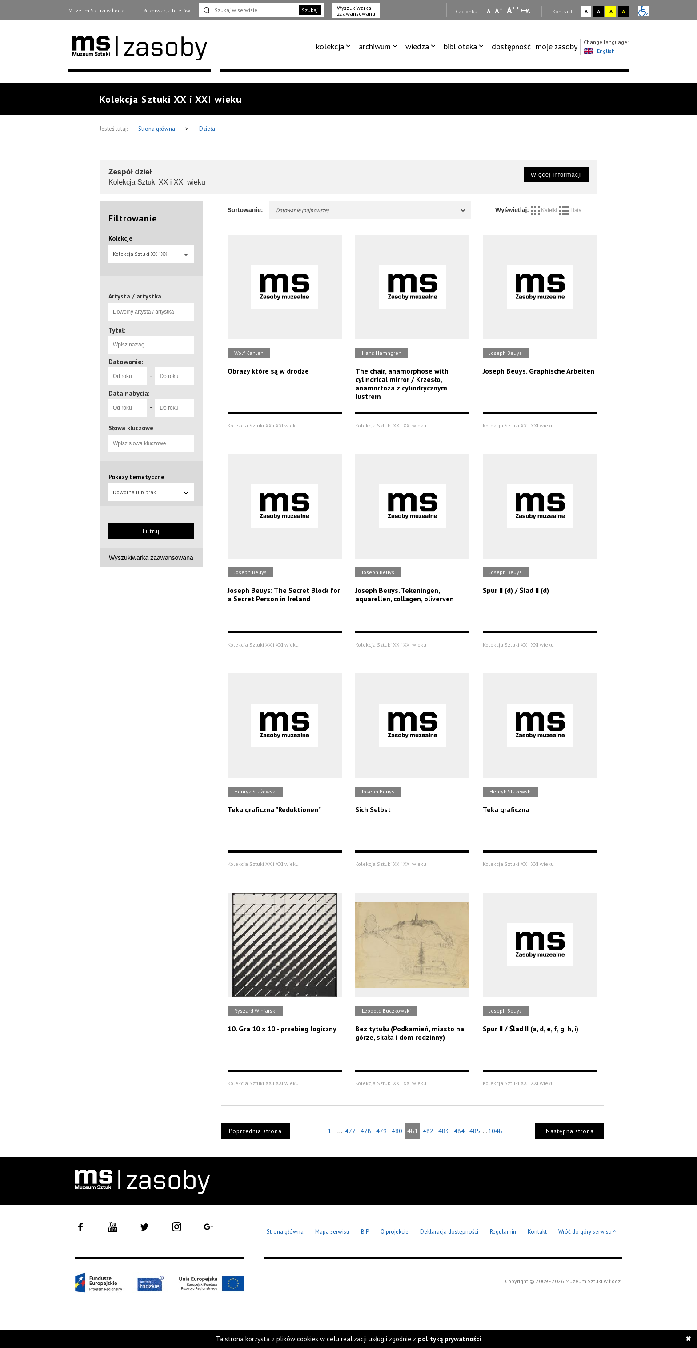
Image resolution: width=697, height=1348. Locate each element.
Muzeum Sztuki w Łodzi (96, 10)
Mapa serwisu (332, 1231)
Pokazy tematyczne (136, 477)
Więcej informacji (556, 174)
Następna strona (570, 1131)
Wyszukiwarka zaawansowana (356, 10)
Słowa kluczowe (130, 428)
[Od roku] (127, 376)
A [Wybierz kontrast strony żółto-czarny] (611, 11)
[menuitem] (335, 47)
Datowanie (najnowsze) (371, 210)
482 (428, 1131)
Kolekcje (120, 238)
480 (397, 1131)
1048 (495, 1131)
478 (366, 1131)
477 (350, 1131)
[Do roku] (174, 376)
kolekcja (330, 46)
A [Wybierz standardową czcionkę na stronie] (498, 10)
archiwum (375, 46)
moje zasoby (556, 46)
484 (459, 1131)
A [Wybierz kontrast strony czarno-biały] (598, 11)
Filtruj (151, 531)
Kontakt (537, 1231)
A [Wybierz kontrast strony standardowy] (586, 11)
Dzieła (207, 129)
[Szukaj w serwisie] (248, 10)
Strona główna (157, 129)
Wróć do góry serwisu (587, 1232)
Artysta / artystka (134, 296)
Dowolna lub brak (151, 492)
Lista (570, 210)
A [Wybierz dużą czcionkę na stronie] (513, 10)
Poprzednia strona (255, 1131)
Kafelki (545, 210)
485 (474, 1131)
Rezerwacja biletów (166, 10)
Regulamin (503, 1231)
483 (443, 1131)
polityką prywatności (449, 1339)
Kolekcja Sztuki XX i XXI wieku (151, 256)
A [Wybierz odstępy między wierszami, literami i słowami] (528, 11)
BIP (365, 1231)
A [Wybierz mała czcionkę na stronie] (488, 11)
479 (381, 1131)
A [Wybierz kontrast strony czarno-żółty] (623, 11)
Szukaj (310, 10)
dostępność (511, 46)
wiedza (417, 46)
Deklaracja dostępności (449, 1231)
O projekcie (395, 1231)
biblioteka (460, 46)
